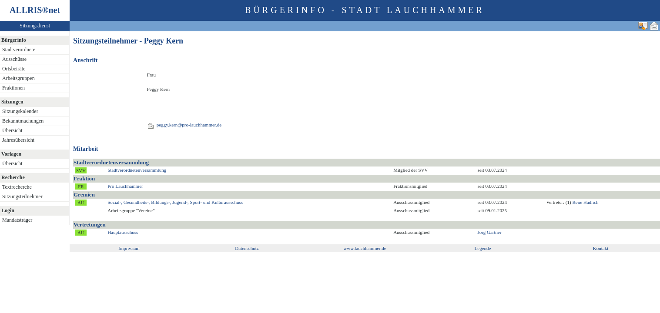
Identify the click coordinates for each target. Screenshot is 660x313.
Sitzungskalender (20, 111)
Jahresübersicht (18, 140)
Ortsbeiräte (13, 69)
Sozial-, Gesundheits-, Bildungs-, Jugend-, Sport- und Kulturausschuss (175, 202)
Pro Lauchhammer (125, 186)
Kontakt (600, 248)
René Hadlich (585, 202)
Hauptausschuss (122, 232)
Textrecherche (17, 187)
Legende (483, 248)
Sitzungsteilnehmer (22, 196)
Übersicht (12, 130)
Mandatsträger (17, 220)
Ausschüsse (14, 59)
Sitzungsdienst (35, 26)
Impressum (129, 248)
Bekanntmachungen (23, 121)
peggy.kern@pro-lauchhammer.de (189, 124)
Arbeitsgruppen (18, 78)
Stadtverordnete (18, 50)
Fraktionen (13, 88)
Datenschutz (246, 248)
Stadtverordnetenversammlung (136, 170)
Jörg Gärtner (489, 232)
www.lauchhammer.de (364, 248)
